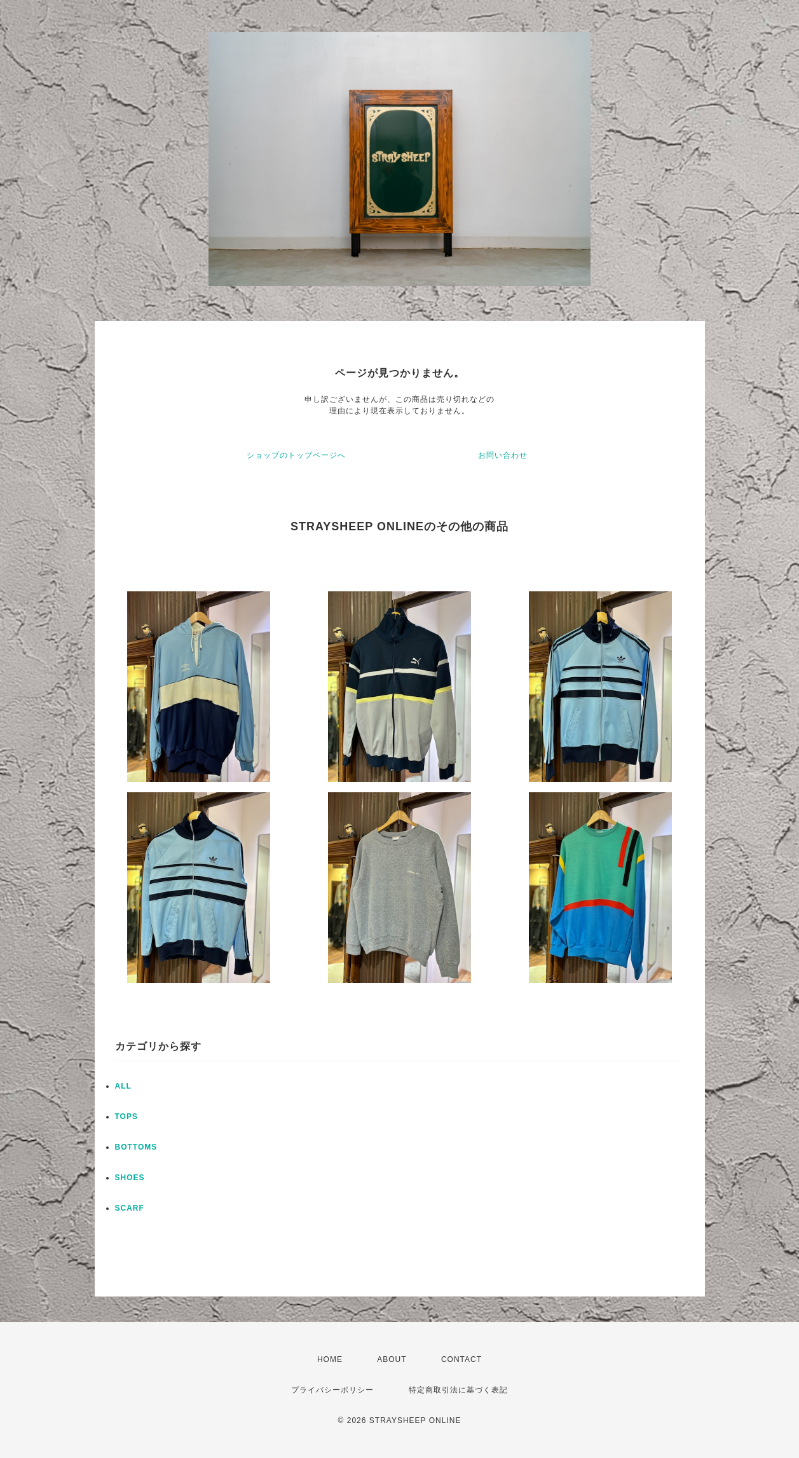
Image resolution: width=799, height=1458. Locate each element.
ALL (123, 1086)
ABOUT (391, 1359)
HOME (330, 1359)
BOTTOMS (136, 1147)
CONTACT (461, 1359)
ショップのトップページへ (296, 455)
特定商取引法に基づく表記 (458, 1390)
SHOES (130, 1177)
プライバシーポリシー (332, 1390)
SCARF (129, 1208)
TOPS (126, 1116)
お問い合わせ (503, 455)
